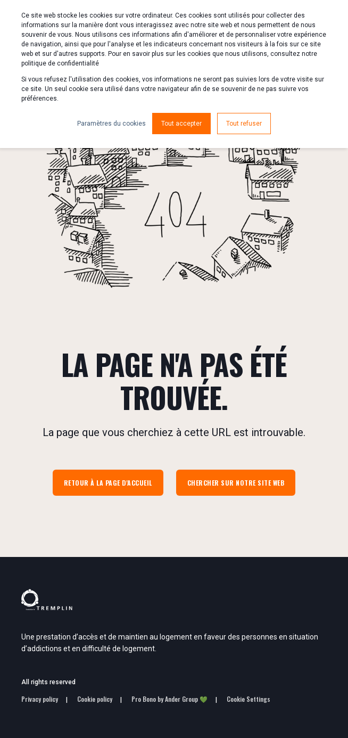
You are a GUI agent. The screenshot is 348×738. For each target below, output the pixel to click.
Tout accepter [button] (181, 123)
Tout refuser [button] (244, 123)
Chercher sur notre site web (236, 482)
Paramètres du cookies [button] (111, 123)
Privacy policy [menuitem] (39, 698)
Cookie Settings (248, 698)
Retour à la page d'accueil (108, 482)
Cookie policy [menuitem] (94, 698)
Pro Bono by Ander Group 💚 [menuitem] (169, 698)
